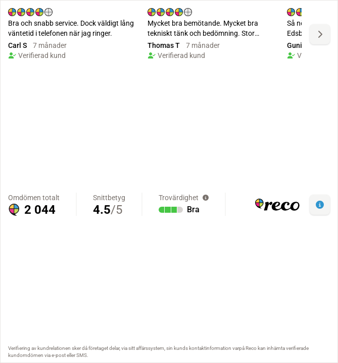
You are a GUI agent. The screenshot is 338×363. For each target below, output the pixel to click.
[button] (320, 205)
